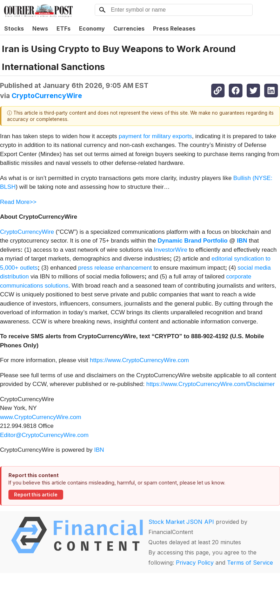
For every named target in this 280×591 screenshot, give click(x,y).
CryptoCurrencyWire (47, 95)
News (40, 28)
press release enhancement (115, 267)
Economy (92, 28)
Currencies (129, 28)
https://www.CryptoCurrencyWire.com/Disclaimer (210, 384)
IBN (99, 450)
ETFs (63, 28)
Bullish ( (243, 178)
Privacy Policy (195, 562)
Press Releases (174, 28)
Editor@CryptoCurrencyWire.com (44, 435)
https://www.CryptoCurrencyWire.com (139, 360)
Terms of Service (250, 562)
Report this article (36, 494)
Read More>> (18, 202)
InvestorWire (170, 249)
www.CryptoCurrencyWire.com (40, 417)
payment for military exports (155, 136)
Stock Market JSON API (181, 521)
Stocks (14, 28)
